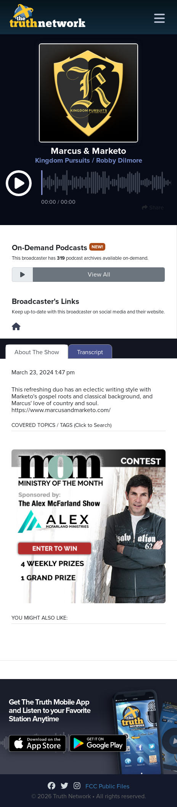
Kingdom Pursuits (62, 160)
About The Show (36, 352)
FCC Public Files (107, 786)
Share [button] (153, 207)
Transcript (90, 352)
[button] (19, 191)
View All (99, 274)
